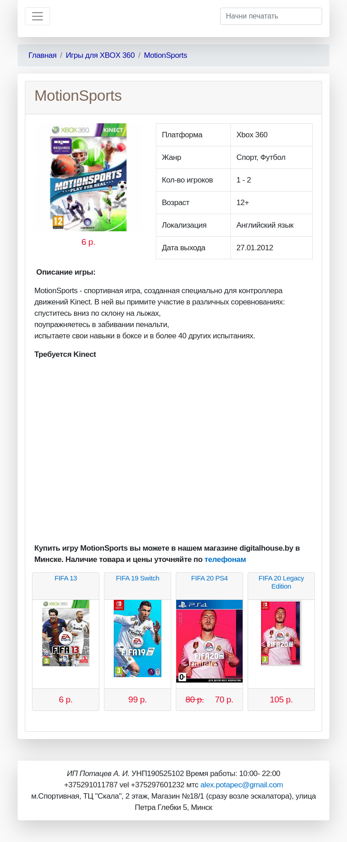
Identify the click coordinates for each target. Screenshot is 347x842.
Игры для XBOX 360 (100, 55)
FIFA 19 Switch (137, 578)
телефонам (225, 559)
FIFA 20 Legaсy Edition (281, 582)
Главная (42, 55)
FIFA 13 (66, 578)
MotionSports (165, 55)
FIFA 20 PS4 (209, 578)
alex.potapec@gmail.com (241, 785)
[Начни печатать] (271, 16)
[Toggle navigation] (37, 16)
